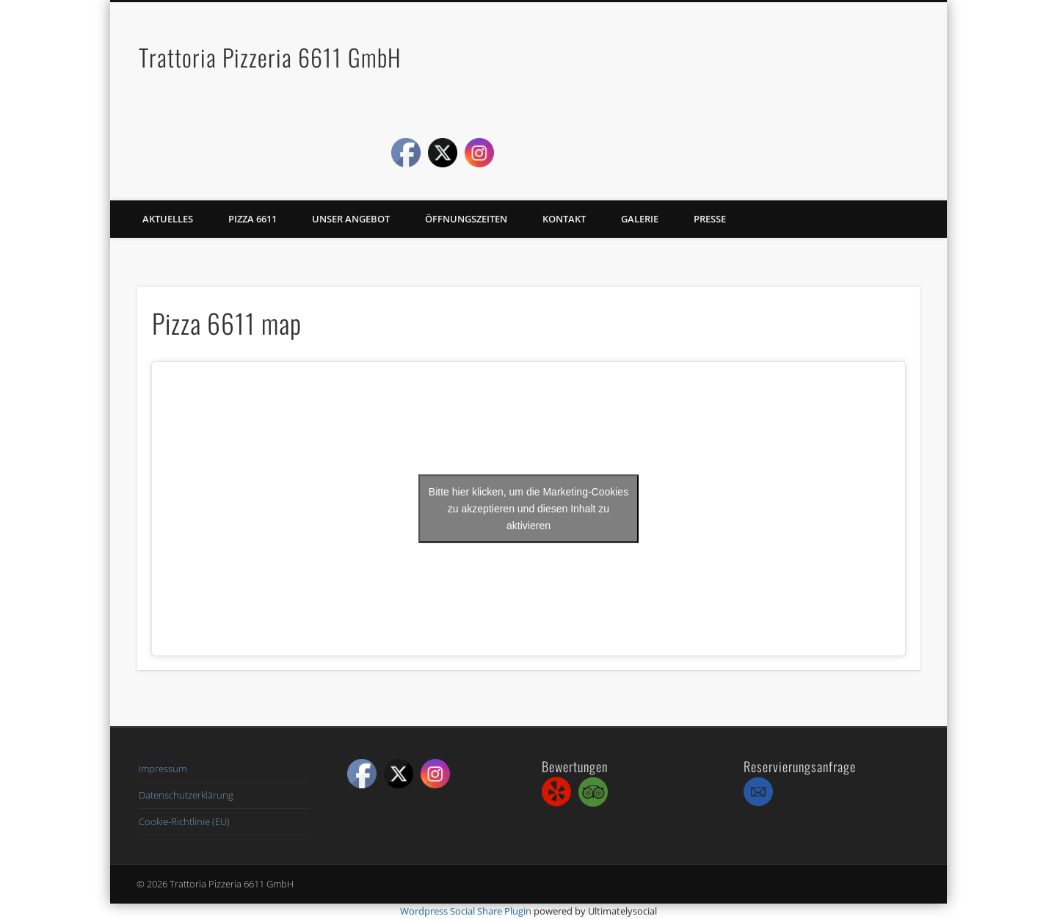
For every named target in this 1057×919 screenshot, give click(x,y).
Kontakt (564, 218)
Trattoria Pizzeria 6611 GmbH (270, 57)
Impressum (162, 768)
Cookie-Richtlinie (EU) (184, 821)
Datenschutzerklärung (186, 795)
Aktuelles (167, 218)
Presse (710, 218)
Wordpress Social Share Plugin (467, 911)
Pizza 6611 (252, 218)
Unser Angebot (351, 218)
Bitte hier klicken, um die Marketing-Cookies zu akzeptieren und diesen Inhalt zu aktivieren (528, 508)
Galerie (639, 218)
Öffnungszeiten (466, 218)
